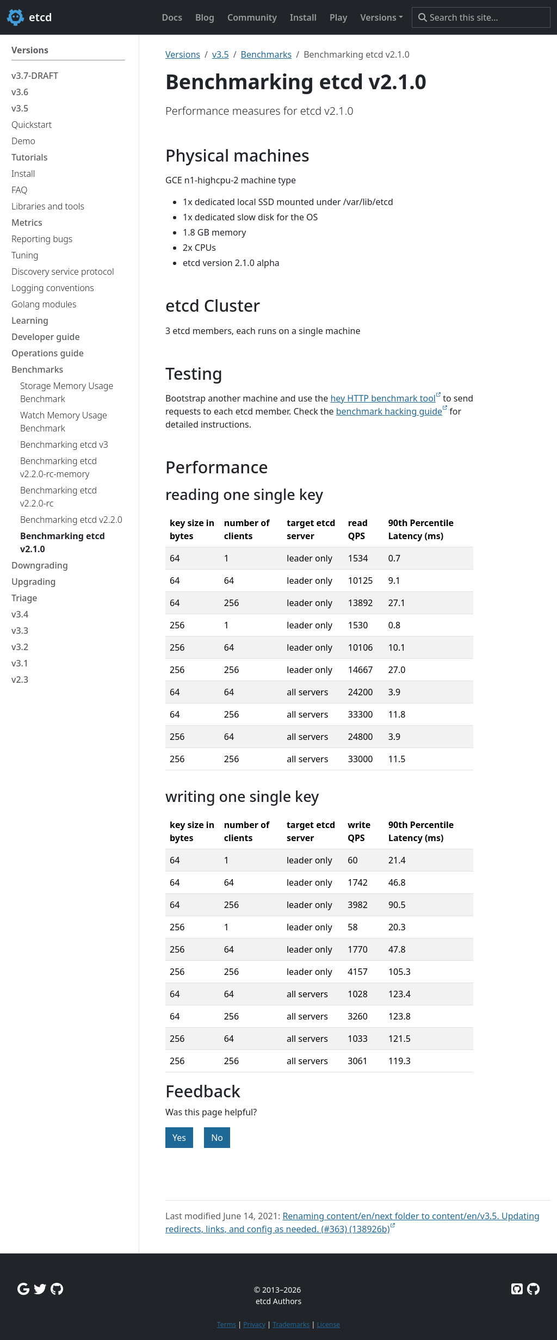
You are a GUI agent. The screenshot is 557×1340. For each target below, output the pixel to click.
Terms (226, 1324)
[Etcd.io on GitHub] (533, 1289)
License (328, 1324)
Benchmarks (266, 54)
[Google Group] (23, 1289)
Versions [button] (378, 17)
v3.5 (220, 54)
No (217, 1138)
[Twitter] (40, 1289)
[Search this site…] (481, 17)
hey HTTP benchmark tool (383, 398)
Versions (182, 54)
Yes (179, 1138)
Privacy (254, 1324)
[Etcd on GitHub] (517, 1289)
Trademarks (291, 1324)
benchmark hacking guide (389, 411)
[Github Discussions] (57, 1289)
